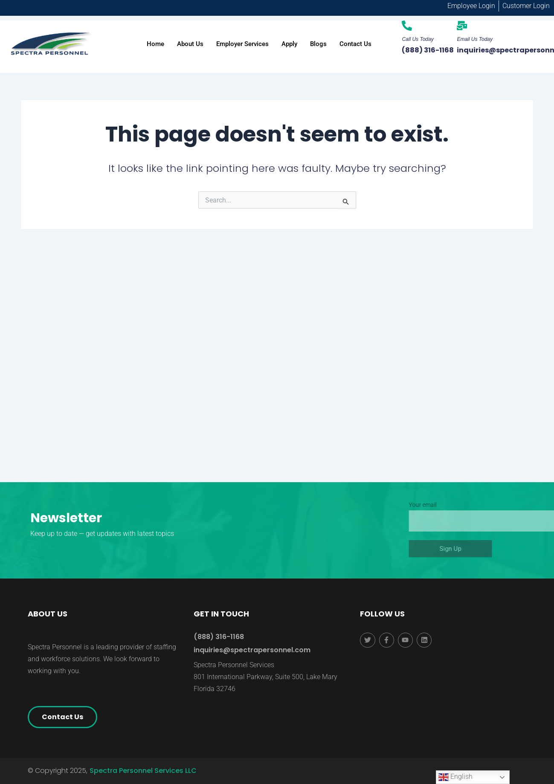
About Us (190, 44)
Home (155, 44)
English (455, 777)
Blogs (318, 44)
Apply (289, 44)
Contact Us (355, 44)
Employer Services (242, 44)
